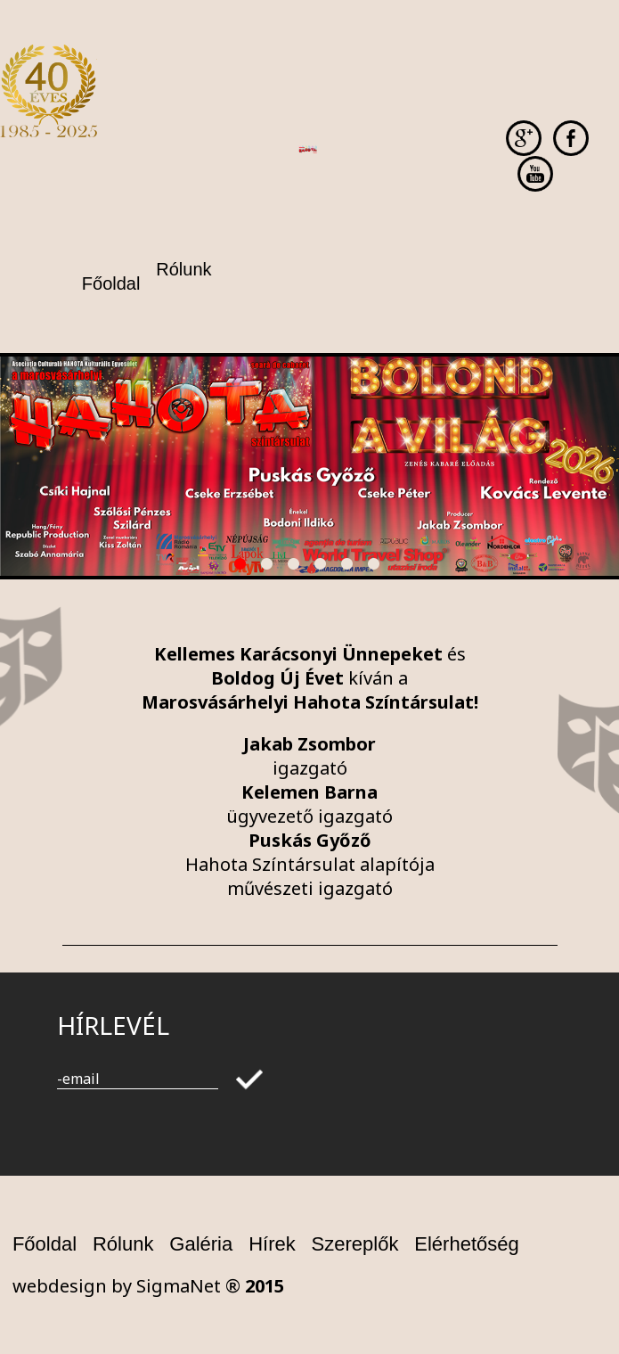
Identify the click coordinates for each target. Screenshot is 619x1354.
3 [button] (296, 567)
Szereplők (355, 1244)
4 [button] (323, 567)
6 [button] (377, 567)
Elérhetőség (466, 1244)
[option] (309, 466)
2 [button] (270, 567)
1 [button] (243, 567)
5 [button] (350, 567)
